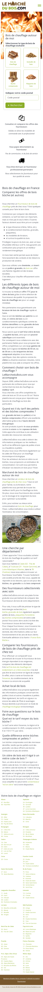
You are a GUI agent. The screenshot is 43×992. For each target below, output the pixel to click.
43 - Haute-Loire (6, 822)
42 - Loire (26, 965)
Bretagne (26, 827)
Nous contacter (21, 978)
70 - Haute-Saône (28, 864)
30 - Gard (4, 895)
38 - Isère (26, 963)
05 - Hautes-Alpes (7, 961)
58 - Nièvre (4, 832)
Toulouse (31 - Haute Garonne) (23, 566)
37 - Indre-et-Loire (7, 849)
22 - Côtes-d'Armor (29, 830)
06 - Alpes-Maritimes (7, 963)
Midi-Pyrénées (27, 905)
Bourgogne (5, 827)
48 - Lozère (4, 900)
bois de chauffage (25, 506)
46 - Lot (25, 917)
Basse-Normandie (29, 814)
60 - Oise (4, 946)
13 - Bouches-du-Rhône (8, 965)
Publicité (29, 978)
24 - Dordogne (27, 802)
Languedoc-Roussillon (8, 890)
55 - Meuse (4, 910)
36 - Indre (4, 847)
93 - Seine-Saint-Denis (30, 883)
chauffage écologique (11, 706)
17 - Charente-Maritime (30, 946)
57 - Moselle (5, 912)
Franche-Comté (28, 856)
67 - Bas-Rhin (5, 802)
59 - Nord (4, 929)
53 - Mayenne (27, 934)
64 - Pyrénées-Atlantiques (31, 811)
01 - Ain (25, 957)
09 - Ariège (26, 908)
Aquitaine (26, 799)
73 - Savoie (26, 970)
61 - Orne (26, 822)
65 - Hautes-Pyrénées (30, 919)
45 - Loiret (4, 853)
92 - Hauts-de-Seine (29, 881)
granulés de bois (15, 612)
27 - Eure (4, 872)
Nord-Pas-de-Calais (7, 926)
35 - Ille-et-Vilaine (28, 834)
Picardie (3, 941)
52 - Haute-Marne (28, 849)
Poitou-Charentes (28, 941)
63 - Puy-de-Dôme (7, 824)
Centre (3, 839)
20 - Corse (4, 859)
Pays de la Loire (28, 926)
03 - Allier (4, 817)
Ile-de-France (27, 869)
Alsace (3, 799)
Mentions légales (9, 978)
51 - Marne (26, 847)
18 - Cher (4, 842)
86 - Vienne (26, 951)
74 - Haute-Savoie (28, 972)
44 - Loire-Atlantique (29, 929)
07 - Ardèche (27, 959)
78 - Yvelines (27, 876)
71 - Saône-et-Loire (7, 834)
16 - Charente (27, 944)
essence (6, 678)
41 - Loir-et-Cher (6, 851)
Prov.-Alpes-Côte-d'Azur (9, 954)
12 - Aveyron (27, 910)
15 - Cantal (4, 819)
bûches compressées (14, 617)
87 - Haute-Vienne (28, 898)
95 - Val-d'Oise (27, 887)
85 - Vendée (27, 938)
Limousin (26, 890)
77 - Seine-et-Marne (29, 874)
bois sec (29, 268)
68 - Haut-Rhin (5, 805)
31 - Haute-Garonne (29, 912)
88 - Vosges (5, 915)
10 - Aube (26, 845)
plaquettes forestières (25, 615)
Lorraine (4, 905)
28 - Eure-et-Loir (6, 845)
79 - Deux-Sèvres (28, 948)
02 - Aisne (4, 944)
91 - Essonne (27, 878)
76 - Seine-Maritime (7, 874)
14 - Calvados (27, 817)
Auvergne (4, 814)
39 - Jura (25, 861)
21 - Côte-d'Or (5, 830)
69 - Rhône (26, 968)
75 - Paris (26, 872)
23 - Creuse (26, 895)
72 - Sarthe (26, 936)
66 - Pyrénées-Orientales (9, 902)
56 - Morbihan (27, 836)
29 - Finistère (27, 832)
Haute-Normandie (7, 869)
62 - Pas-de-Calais (7, 932)
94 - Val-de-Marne (28, 885)
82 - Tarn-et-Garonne (29, 923)
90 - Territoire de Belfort (31, 866)
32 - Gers (26, 915)
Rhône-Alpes (27, 954)
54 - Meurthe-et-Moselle (8, 908)
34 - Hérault (5, 898)
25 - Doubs (26, 859)
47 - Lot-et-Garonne (29, 809)
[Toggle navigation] (39, 5)
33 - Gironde (27, 805)
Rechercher (15, 105)
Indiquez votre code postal (19, 93)
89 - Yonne (4, 836)
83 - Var (3, 968)
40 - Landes (26, 807)
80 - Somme (5, 948)
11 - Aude (4, 893)
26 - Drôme (26, 961)
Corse (3, 856)
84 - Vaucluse (5, 970)
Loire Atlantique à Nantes (13, 569)
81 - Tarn (26, 921)
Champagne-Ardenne (30, 839)
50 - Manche (27, 819)
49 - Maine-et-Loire (29, 932)
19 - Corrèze (27, 893)
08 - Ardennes (27, 842)
